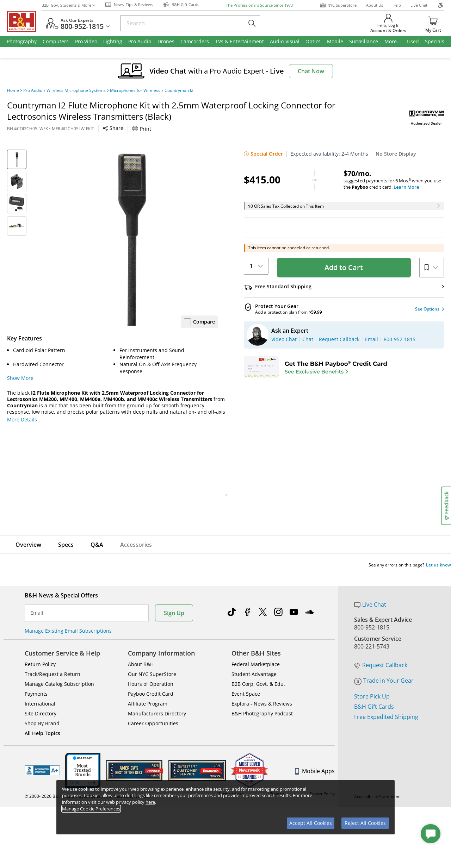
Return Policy (40, 664)
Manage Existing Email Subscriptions (68, 631)
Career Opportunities (153, 723)
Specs (66, 545)
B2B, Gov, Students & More (68, 5)
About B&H (141, 664)
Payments (36, 693)
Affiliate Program (147, 703)
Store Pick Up (372, 696)
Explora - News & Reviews (261, 703)
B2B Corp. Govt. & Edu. (258, 684)
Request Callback (380, 665)
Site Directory (40, 713)
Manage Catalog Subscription (59, 684)
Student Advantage (254, 674)
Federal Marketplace (255, 664)
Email (36, 612)
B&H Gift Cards (374, 706)
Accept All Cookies (310, 823)
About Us (374, 5)
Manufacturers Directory (157, 713)
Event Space (245, 693)
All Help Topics (42, 733)
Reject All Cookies (365, 823)
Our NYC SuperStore (152, 674)
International (40, 703)
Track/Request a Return (52, 674)
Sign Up (174, 613)
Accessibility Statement (377, 832)
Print (141, 128)
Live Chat (418, 5)
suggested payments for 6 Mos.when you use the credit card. (394, 180)
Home (13, 90)
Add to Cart (344, 267)
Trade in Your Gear (384, 680)
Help (397, 5)
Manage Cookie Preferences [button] (91, 809)
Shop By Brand (42, 723)
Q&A (97, 545)
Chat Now (311, 71)
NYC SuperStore (338, 5)
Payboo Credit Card (150, 693)
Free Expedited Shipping (386, 717)
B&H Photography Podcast (262, 713)
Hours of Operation (150, 684)
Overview (28, 545)
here (150, 802)
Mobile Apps (315, 771)
